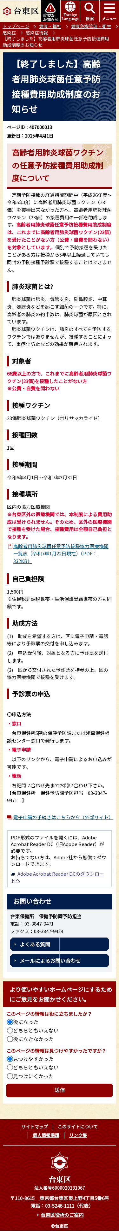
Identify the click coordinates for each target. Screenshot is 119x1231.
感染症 (9, 32)
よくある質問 (35, 944)
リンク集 (78, 1135)
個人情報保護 (46, 1135)
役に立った (25, 1022)
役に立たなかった (33, 1039)
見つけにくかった (33, 1076)
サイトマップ (34, 1126)
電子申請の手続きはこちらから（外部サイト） (62, 817)
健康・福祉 (50, 26)
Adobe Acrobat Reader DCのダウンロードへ (57, 877)
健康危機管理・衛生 (91, 26)
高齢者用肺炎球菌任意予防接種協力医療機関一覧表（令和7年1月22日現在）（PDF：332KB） (61, 553)
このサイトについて (78, 1126)
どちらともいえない (36, 1030)
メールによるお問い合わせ (50, 960)
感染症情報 (37, 32)
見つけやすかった (33, 1058)
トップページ (16, 26)
